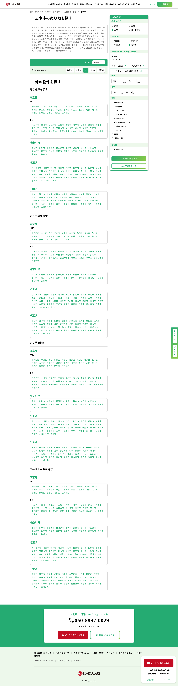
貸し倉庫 (67, 4)
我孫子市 (45, 200)
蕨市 (41, 174)
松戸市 (81, 194)
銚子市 (42, 194)
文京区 (64, 106)
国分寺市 (69, 128)
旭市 (56, 197)
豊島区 (81, 109)
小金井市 (35, 128)
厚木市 (66, 151)
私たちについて (111, 4)
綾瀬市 (44, 154)
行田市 (68, 168)
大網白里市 (46, 207)
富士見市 (50, 177)
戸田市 (47, 174)
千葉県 (33, 189)
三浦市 (51, 151)
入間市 (55, 174)
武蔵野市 (52, 124)
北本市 (34, 177)
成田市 (34, 197)
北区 (88, 109)
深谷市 (83, 171)
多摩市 (74, 131)
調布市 (91, 124)
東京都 (33, 97)
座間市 (100, 151)
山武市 (98, 203)
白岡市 (53, 180)
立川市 (44, 124)
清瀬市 (44, 131)
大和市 (74, 151)
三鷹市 (61, 124)
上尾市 (91, 171)
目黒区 (34, 109)
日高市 (98, 177)
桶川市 (93, 174)
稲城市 (81, 131)
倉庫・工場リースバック (104, 653)
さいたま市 (36, 168)
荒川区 (95, 109)
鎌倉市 (76, 148)
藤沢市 (83, 148)
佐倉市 (42, 197)
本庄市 (34, 171)
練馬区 (42, 112)
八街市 (44, 203)
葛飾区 (57, 112)
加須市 (98, 168)
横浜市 (34, 148)
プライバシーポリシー (44, 660)
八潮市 (42, 177)
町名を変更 (136, 65)
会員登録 (165, 4)
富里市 (66, 203)
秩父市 (76, 168)
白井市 (59, 203)
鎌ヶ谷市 (62, 200)
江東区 (87, 106)
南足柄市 (35, 154)
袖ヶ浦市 (35, 203)
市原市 (85, 197)
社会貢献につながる (55, 4)
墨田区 (80, 106)
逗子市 (44, 151)
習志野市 (63, 197)
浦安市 (85, 200)
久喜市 (100, 174)
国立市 (78, 128)
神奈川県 (35, 142)
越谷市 (34, 174)
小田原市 (92, 148)
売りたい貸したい (86, 4)
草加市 (98, 171)
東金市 (49, 197)
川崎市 (42, 148)
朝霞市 (63, 174)
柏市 (71, 197)
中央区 (44, 106)
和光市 (78, 174)
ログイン (151, 4)
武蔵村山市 (64, 131)
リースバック (99, 4)
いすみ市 (35, 207)
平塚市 (68, 148)
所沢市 (83, 168)
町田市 (98, 124)
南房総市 (75, 203)
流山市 (93, 197)
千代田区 (35, 106)
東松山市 (43, 171)
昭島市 (83, 124)
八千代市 (35, 200)
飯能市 (91, 168)
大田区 (42, 109)
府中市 (76, 124)
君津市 (70, 200)
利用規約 (77, 660)
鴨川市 (53, 200)
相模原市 (50, 148)
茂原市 (96, 194)
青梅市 (68, 124)
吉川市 (34, 180)
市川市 (49, 194)
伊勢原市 (82, 151)
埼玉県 (33, 162)
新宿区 (57, 106)
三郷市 (59, 177)
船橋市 (57, 194)
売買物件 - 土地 (70, 12)
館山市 (64, 194)
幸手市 (81, 177)
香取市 (91, 203)
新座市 (85, 174)
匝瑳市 (83, 203)
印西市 (51, 203)
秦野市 (59, 151)
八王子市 (35, 124)
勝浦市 (78, 197)
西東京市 (35, 134)
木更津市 (73, 194)
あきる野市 (98, 131)
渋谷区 (59, 109)
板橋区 (34, 112)
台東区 (72, 106)
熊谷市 (53, 168)
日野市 (51, 128)
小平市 (44, 128)
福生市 (85, 128)
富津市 (78, 200)
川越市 (46, 168)
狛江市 (93, 128)
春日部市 (52, 171)
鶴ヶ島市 (90, 177)
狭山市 (61, 171)
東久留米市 (53, 131)
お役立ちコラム (124, 4)
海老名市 (92, 151)
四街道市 (94, 200)
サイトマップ (64, 660)
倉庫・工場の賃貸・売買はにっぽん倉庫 (45, 12)
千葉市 (34, 194)
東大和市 (35, 131)
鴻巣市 (76, 171)
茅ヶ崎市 (35, 151)
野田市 (89, 194)
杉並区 (74, 109)
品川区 (95, 106)
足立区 (49, 112)
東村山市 (60, 128)
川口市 (61, 168)
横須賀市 (60, 148)
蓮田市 (66, 177)
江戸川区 (65, 112)
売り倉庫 (75, 4)
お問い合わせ (136, 4)
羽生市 (68, 171)
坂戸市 (74, 177)
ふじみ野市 (44, 180)
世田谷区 (50, 109)
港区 (50, 106)
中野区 (66, 109)
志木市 (70, 174)
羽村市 (89, 131)
